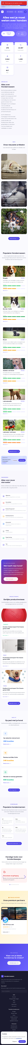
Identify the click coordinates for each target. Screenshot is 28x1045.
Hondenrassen (14, 1026)
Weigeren (14, 1041)
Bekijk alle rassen (7, 33)
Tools (14, 1002)
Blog (14, 1000)
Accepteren (22, 1041)
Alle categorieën (14, 790)
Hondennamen (14, 1028)
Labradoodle (14, 1019)
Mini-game (14, 1006)
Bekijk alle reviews (14, 703)
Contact (14, 997)
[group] (14, 166)
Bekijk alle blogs (14, 238)
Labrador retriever (14, 1020)
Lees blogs (21, 33)
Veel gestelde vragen (14, 999)
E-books (14, 1029)
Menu (20, 11)
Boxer (14, 1015)
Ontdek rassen (14, 963)
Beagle (14, 1011)
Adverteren (23, 4)
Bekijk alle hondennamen (14, 843)
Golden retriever (14, 1017)
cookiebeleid (19, 1038)
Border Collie (14, 1013)
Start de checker (11, 579)
